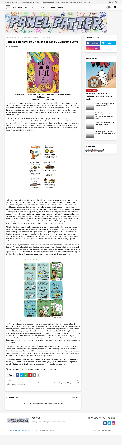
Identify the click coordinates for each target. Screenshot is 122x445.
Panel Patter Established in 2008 (80, 2)
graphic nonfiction (41, 369)
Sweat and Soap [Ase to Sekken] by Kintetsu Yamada (105, 123)
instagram (94, 48)
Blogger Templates (21, 430)
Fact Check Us (110, 430)
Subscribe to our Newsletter (31, 2)
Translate (98, 152)
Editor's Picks (22, 7)
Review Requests (57, 7)
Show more (75, 397)
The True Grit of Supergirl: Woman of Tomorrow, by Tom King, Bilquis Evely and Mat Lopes (104, 115)
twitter (110, 43)
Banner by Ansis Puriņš (12, 2)
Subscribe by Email (48, 2)
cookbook (16, 369)
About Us (34, 7)
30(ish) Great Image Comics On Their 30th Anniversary (105, 104)
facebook (95, 43)
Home (14, 7)
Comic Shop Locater (97, 430)
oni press (53, 369)
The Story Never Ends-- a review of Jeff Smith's (99, 96)
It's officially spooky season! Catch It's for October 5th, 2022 (105, 132)
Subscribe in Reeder (62, 2)
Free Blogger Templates (48, 430)
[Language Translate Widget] (94, 150)
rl (11, 38)
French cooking (27, 369)
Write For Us (45, 7)
